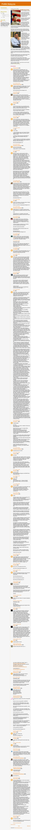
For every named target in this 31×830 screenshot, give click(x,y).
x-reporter (15, 738)
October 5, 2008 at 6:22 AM (16, 607)
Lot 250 (14, 596)
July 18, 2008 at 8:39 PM (16, 240)
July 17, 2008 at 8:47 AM (16, 216)
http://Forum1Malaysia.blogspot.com (19, 663)
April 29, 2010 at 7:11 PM (16, 748)
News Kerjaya (15, 778)
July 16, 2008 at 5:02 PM (16, 127)
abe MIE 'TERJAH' (16, 181)
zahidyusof (15, 93)
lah (13, 743)
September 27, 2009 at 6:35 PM (17, 695)
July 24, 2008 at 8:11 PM (16, 469)
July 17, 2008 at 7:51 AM (16, 199)
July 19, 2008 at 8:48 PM (16, 272)
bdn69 (14, 640)
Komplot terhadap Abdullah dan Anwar (5, 15)
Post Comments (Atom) (18, 827)
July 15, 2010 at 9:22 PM (16, 756)
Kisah (14, 238)
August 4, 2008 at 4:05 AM (16, 563)
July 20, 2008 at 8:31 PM (16, 420)
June (3, 17)
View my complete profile (4, 26)
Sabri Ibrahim (15, 217)
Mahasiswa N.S (16, 672)
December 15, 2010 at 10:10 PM (17, 767)
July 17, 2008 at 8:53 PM (16, 233)
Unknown (15, 117)
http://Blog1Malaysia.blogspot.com (19, 669)
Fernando (15, 470)
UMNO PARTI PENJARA (17, 644)
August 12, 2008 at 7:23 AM (17, 581)
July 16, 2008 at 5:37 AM (16, 101)
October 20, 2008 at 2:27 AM (17, 643)
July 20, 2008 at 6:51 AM (16, 289)
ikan (14, 151)
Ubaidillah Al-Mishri (16, 688)
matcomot (15, 273)
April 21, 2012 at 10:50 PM (16, 815)
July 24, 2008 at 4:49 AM (16, 452)
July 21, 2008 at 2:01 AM (16, 447)
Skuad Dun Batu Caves (17, 84)
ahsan (14, 255)
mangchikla (15, 234)
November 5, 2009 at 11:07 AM (17, 730)
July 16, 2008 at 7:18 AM (16, 116)
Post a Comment (13, 824)
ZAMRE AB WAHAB (16, 768)
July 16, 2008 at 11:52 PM (16, 180)
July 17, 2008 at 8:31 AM (16, 206)
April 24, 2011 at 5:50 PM (16, 772)
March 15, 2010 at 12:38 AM (17, 742)
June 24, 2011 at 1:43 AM (16, 777)
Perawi (14, 625)
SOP (14, 200)
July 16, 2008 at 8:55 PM (16, 150)
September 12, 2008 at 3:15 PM (17, 600)
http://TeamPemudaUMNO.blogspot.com (20, 666)
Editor (14, 571)
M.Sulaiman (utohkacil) (17, 145)
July (3, 13)
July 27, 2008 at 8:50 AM (16, 483)
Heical (14, 477)
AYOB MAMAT (15, 582)
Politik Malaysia (8, 4)
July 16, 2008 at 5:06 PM (16, 144)
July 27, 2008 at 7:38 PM (16, 492)
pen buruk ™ (15, 421)
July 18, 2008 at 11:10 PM (16, 247)
